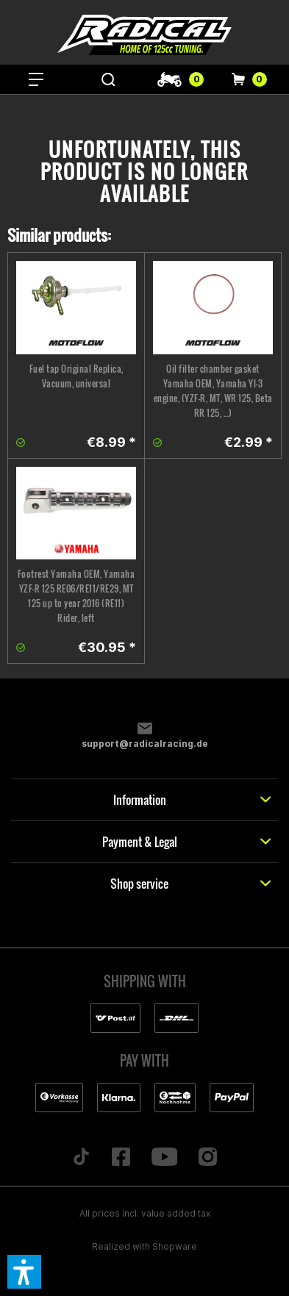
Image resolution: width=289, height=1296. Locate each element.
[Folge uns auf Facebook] (120, 1158)
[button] (24, 1272)
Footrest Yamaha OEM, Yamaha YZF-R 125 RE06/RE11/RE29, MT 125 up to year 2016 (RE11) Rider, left (76, 596)
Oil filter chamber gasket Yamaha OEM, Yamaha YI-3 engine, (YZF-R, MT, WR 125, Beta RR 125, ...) (213, 390)
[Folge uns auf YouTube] (164, 1158)
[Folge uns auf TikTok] (81, 1158)
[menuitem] (36, 79)
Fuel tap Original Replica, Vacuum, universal (76, 376)
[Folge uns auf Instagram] (208, 1158)
